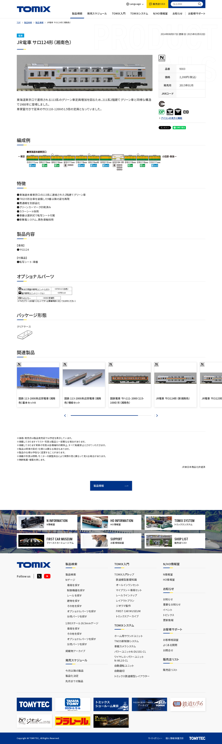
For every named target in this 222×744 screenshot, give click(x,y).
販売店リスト (170, 670)
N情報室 (168, 574)
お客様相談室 (170, 640)
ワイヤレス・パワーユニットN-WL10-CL (129, 658)
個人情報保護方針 (175, 738)
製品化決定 (72, 676)
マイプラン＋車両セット (129, 590)
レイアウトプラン (125, 600)
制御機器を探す (76, 590)
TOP (19, 22)
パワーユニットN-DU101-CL (130, 651)
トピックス (168, 615)
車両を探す (73, 585)
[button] (66, 415)
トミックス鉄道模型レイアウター (132, 676)
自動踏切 (119, 671)
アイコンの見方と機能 (171, 118)
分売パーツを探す (77, 616)
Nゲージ (70, 580)
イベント (167, 610)
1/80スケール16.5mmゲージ (81, 623)
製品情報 (39, 22)
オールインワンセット (127, 585)
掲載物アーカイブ (75, 651)
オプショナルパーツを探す (81, 611)
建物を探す (73, 601)
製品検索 (77, 15)
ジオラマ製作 (123, 606)
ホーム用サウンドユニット (128, 636)
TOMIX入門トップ (124, 574)
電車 (20, 35)
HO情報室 (169, 579)
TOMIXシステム (139, 15)
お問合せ (168, 650)
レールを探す (74, 595)
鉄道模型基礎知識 (126, 579)
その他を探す (74, 606)
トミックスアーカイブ (127, 616)
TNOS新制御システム (126, 641)
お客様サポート (196, 15)
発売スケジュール (97, 15)
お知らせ (177, 15)
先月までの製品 (74, 681)
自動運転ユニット (124, 666)
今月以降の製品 (74, 671)
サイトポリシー (155, 738)
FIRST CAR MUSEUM (128, 611)
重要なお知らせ (172, 604)
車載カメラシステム (125, 646)
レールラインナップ (126, 595)
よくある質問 (170, 645)
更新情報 (168, 620)
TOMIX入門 (118, 15)
